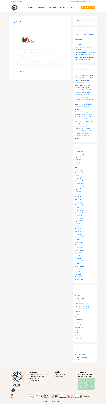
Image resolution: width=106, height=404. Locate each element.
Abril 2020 (78, 274)
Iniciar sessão (79, 352)
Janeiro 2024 (78, 175)
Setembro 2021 (79, 250)
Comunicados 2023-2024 (82, 306)
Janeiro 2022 (78, 239)
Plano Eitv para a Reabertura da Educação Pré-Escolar (83, 107)
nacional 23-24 (79, 325)
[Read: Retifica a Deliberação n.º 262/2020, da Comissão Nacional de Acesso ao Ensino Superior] (28, 40)
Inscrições (78, 322)
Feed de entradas (80, 354)
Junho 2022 (78, 226)
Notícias (77, 333)
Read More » (20, 71)
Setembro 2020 (79, 266)
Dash (76, 314)
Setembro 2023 (79, 186)
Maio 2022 (78, 229)
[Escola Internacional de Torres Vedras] (86, 385)
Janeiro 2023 (78, 207)
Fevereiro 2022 (79, 237)
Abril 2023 (78, 199)
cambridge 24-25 (80, 298)
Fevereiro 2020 (79, 279)
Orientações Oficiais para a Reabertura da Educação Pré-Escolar (84, 121)
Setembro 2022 (79, 218)
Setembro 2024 (79, 154)
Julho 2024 (78, 159)
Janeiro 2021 (78, 263)
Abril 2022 (78, 231)
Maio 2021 (78, 255)
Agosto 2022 (78, 221)
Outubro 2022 (79, 215)
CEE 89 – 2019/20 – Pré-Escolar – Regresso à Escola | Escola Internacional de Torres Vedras (84, 128)
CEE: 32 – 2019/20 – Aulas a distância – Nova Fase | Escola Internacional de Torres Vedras (83, 87)
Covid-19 (77, 311)
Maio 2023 (78, 197)
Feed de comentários (81, 357)
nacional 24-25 (79, 327)
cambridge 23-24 (80, 295)
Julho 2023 (78, 191)
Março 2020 (78, 277)
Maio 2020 (78, 271)
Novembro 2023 (79, 181)
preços (77, 335)
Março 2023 (78, 202)
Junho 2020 (78, 269)
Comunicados (79, 301)
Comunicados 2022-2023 (82, 303)
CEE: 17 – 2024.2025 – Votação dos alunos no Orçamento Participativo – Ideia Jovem (85, 37)
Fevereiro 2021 (79, 261)
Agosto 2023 (78, 189)
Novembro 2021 (79, 245)
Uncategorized (79, 338)
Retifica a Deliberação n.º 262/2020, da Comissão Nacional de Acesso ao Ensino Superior (37, 52)
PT (91, 1)
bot (76, 293)
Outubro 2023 (79, 183)
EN (89, 1)
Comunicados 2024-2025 (82, 309)
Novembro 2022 (79, 213)
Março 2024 (78, 170)
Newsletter (78, 330)
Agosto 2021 (78, 253)
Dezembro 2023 (79, 178)
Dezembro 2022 (79, 210)
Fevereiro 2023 (79, 205)
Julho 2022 (78, 223)
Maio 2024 (78, 165)
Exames (19, 58)
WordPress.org (79, 360)
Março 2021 (78, 258)
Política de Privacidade (58, 402)
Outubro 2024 (79, 151)
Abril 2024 (78, 167)
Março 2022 (78, 234)
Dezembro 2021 (79, 242)
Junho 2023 (78, 194)
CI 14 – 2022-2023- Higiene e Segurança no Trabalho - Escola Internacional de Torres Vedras (84, 75)
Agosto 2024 (78, 157)
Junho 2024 (78, 162)
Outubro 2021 (79, 247)
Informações (78, 319)
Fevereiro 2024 (79, 173)
